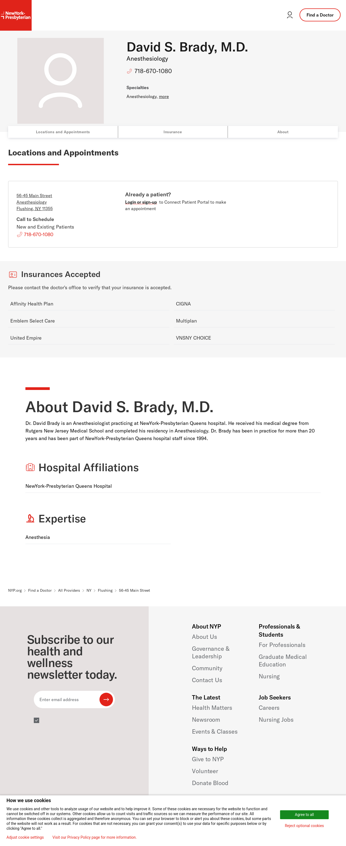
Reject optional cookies (304, 826)
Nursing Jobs (276, 719)
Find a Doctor (320, 15)
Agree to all (304, 814)
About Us (204, 636)
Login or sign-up (141, 202)
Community (207, 668)
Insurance (173, 131)
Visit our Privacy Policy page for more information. (94, 837)
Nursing (269, 676)
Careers (269, 707)
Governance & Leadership (210, 652)
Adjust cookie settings (25, 837)
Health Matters (212, 707)
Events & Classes (214, 731)
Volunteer (205, 771)
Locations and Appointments (63, 131)
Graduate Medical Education (283, 660)
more (164, 96)
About (283, 131)
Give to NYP (208, 759)
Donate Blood (210, 783)
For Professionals (282, 645)
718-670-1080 (153, 71)
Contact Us (207, 680)
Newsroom (206, 719)
